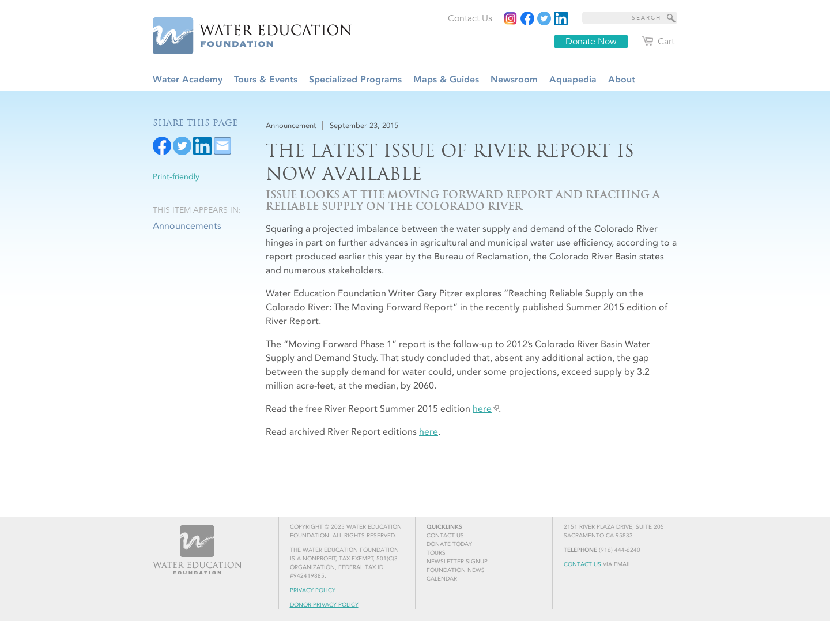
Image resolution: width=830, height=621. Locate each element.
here (482, 408)
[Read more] (561, 18)
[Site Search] (671, 18)
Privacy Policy (312, 590)
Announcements (187, 225)
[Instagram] (511, 18)
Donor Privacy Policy (324, 604)
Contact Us (582, 564)
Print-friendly (176, 177)
